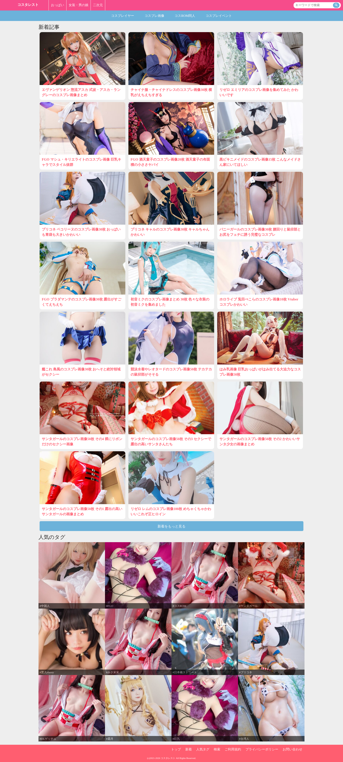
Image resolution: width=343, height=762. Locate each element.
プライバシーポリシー (261, 749)
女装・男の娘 (78, 5)
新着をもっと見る (172, 526)
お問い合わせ (292, 749)
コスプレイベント (219, 15)
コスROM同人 (185, 15)
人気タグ (202, 749)
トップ (176, 749)
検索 (217, 749)
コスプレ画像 (154, 15)
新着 (188, 749)
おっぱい (57, 5)
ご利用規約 (233, 749)
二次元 (98, 5)
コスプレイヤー (122, 15)
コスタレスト (28, 5)
